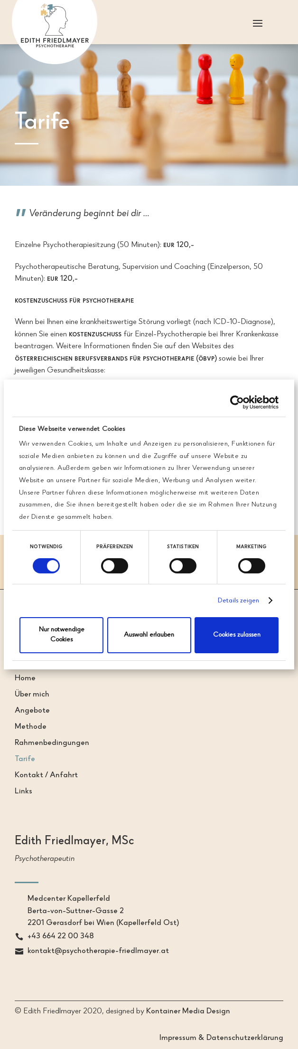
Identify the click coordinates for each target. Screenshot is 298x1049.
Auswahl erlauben (149, 635)
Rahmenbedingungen (52, 743)
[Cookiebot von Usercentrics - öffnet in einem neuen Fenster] (237, 402)
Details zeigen (238, 601)
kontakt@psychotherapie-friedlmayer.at (98, 951)
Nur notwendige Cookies (61, 635)
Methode (31, 727)
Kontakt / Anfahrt (46, 776)
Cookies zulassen (237, 635)
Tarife (25, 759)
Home (25, 679)
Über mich (32, 695)
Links (23, 792)
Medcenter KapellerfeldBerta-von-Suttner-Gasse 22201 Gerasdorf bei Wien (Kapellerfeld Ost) (103, 911)
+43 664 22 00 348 (61, 937)
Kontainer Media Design (188, 1012)
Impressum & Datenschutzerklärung (221, 1038)
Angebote (32, 711)
